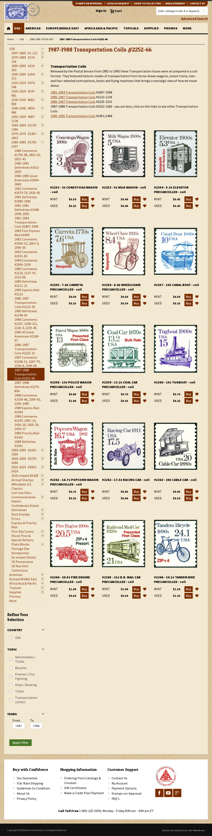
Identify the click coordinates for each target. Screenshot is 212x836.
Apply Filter (20, 743)
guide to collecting (147, 3)
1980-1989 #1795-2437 (42, 39)
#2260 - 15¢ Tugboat (174, 382)
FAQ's (115, 798)
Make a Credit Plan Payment (84, 793)
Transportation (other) (26, 699)
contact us (197, 3)
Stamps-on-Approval (127, 793)
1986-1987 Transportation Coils (73, 102)
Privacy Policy (26, 798)
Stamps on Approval (89, 3)
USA (21, 39)
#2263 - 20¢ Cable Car (175, 480)
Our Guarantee (27, 778)
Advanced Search (194, 18)
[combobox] (182, 11)
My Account (120, 783)
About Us (23, 793)
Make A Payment (175, 3)
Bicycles (20, 668)
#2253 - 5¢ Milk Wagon (124, 187)
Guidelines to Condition (33, 788)
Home (10, 39)
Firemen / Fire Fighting (25, 676)
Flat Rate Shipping (30, 783)
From (16, 720)
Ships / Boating (26, 685)
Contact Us (119, 778)
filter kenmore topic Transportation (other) (9, 44)
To (32, 720)
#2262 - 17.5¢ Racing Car (125, 480)
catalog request (118, 3)
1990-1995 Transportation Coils (73, 116)
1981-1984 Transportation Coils (73, 92)
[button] (93, 199)
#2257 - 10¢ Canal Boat (176, 285)
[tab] (26, 677)
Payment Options (124, 788)
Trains (19, 691)
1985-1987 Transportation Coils (73, 97)
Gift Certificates (75, 788)
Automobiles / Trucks (25, 659)
